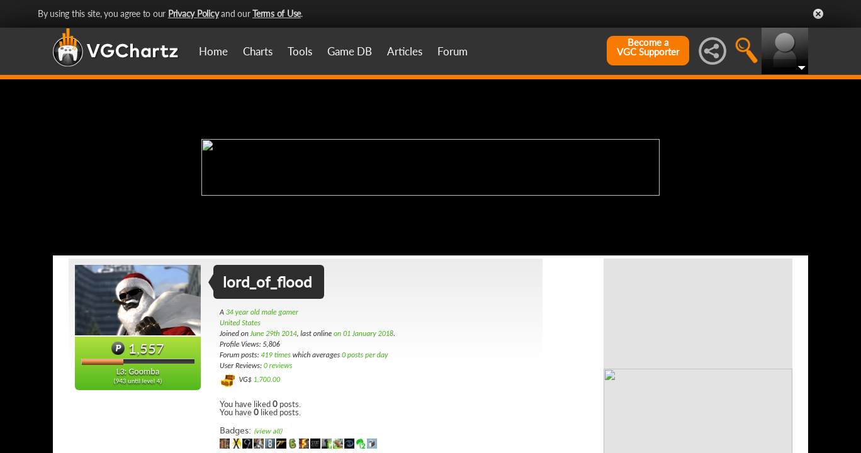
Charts (258, 51)
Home (213, 51)
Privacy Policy (193, 13)
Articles (404, 51)
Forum (452, 51)
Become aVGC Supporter (648, 47)
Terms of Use (276, 13)
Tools (300, 51)
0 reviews (278, 365)
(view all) (268, 431)
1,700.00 (266, 379)
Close (818, 14)
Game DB (349, 51)
